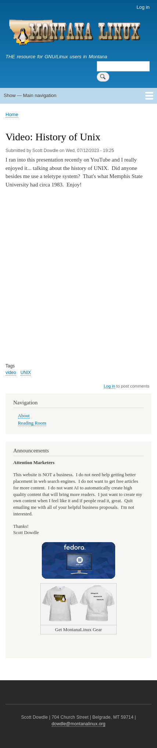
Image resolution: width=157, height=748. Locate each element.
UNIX (26, 372)
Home (12, 114)
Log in (142, 7)
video (11, 372)
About (24, 415)
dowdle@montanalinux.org (79, 723)
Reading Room (32, 423)
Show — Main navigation (30, 95)
